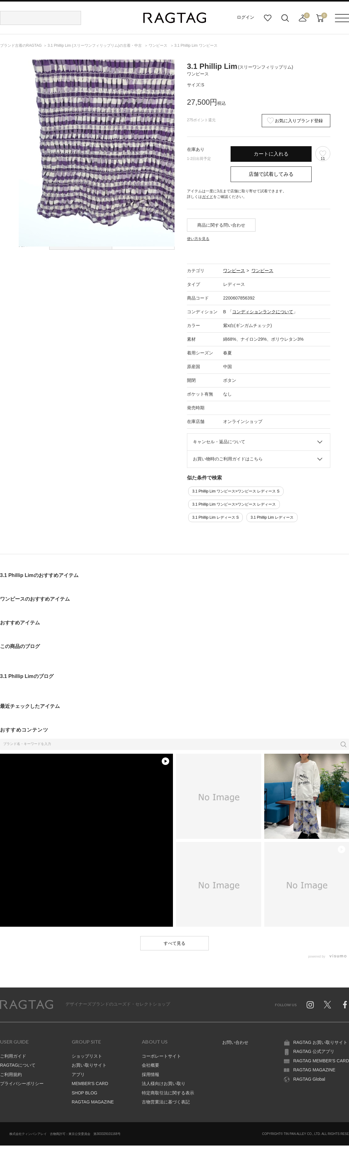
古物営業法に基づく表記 (166, 1101)
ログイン (245, 17)
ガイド (207, 197)
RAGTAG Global (309, 1079)
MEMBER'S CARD (90, 1083)
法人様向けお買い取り (163, 1083)
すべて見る (174, 943)
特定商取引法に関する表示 (168, 1092)
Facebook (345, 1005)
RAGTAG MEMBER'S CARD (321, 1060)
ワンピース (234, 270)
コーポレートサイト (161, 1056)
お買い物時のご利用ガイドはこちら (228, 458)
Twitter (327, 1005)
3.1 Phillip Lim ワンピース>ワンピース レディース (234, 504)
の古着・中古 (95, 45)
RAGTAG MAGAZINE (93, 1101)
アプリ (78, 1074)
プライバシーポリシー (22, 1083)
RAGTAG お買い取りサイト (320, 1042)
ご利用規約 (11, 1074)
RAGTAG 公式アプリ (313, 1051)
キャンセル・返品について (219, 441)
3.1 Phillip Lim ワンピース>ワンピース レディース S (236, 491)
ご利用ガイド (13, 1056)
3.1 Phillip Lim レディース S (215, 517)
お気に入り (268, 18)
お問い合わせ (235, 1042)
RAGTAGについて (18, 1065)
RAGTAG (26, 1004)
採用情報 (150, 1074)
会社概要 (150, 1065)
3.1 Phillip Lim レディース (272, 517)
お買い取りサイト (89, 1065)
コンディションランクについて (262, 311)
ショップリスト (87, 1056)
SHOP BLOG (84, 1092)
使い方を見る (198, 239)
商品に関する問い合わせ (221, 225)
